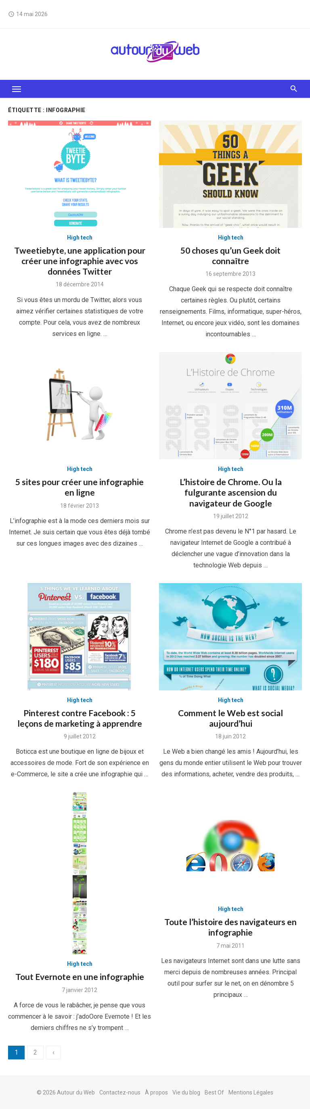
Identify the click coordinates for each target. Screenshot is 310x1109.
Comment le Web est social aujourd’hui (230, 718)
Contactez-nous (119, 1092)
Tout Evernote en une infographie (79, 976)
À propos (156, 1092)
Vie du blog (186, 1092)
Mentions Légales (250, 1092)
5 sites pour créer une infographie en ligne (79, 487)
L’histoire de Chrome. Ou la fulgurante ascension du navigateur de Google (231, 492)
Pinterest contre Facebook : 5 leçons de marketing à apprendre (79, 718)
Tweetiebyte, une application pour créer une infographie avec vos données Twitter (79, 261)
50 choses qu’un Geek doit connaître (230, 255)
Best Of (214, 1092)
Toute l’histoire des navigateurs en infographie (230, 927)
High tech (79, 237)
